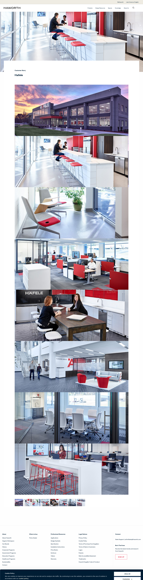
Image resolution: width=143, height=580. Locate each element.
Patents (81, 553)
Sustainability (6, 562)
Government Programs (9, 553)
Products (90, 8)
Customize (127, 571)
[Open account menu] (137, 7)
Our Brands (5, 544)
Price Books (54, 550)
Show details (9, 576)
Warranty (53, 559)
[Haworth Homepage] (17, 8)
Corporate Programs (8, 550)
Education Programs (8, 556)
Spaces (110, 8)
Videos (53, 556)
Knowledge (118, 8)
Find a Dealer (33, 538)
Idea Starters (54, 544)
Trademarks (82, 559)
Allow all (127, 566)
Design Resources (100, 8)
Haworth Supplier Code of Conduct (89, 562)
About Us (126, 8)
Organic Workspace (8, 541)
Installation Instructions (58, 547)
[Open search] (133, 7)
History (4, 547)
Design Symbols (55, 541)
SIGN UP (121, 557)
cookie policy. (24, 571)
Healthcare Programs (8, 559)
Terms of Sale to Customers (87, 547)
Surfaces (53, 553)
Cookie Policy (83, 541)
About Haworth (6, 538)
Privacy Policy (83, 538)
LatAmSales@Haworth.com (132, 539)
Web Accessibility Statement (87, 556)
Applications (54, 538)
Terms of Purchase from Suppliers (89, 544)
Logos (80, 550)
